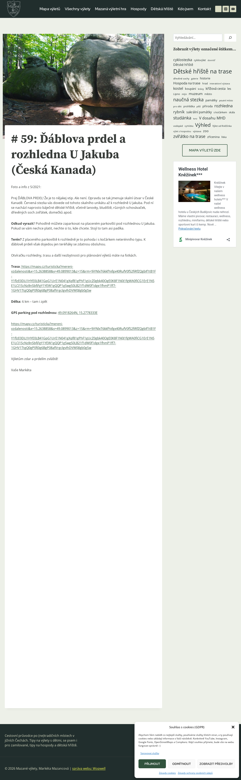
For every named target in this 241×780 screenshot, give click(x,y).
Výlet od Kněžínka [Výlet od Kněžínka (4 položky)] (222, 126)
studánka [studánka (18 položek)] (182, 118)
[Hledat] (230, 38)
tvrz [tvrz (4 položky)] (195, 118)
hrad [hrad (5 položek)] (205, 83)
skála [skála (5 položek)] (232, 112)
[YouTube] (233, 9)
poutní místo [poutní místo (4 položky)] (226, 100)
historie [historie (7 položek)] (205, 78)
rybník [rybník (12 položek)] (179, 111)
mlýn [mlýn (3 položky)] (184, 94)
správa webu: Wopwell (88, 768)
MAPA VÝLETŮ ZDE (205, 150)
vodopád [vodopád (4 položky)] (178, 126)
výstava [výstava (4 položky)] (197, 131)
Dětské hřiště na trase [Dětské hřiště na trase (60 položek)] (202, 71)
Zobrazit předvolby (216, 764)
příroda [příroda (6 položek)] (207, 106)
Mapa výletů (50, 8)
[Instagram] (226, 9)
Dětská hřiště (162, 8)
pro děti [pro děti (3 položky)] (177, 106)
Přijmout (152, 764)
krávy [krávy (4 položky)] (201, 89)
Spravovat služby (149, 753)
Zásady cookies (167, 773)
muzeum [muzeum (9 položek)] (196, 93)
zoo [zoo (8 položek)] (206, 131)
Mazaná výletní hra (110, 8)
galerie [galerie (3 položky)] (194, 78)
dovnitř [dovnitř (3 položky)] (211, 60)
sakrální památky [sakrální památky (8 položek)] (199, 112)
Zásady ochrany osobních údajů (195, 773)
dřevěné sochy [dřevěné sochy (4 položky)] (181, 78)
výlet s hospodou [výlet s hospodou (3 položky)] (182, 131)
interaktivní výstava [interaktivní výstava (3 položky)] (220, 83)
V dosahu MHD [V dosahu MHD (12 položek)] (212, 117)
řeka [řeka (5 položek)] (223, 137)
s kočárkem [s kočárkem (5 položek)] (220, 112)
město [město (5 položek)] (208, 94)
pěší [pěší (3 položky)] (198, 106)
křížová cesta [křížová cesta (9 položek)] (216, 88)
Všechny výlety (78, 8)
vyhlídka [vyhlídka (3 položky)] (189, 126)
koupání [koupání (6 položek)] (190, 89)
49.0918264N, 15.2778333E (78, 312)
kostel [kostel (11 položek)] (178, 88)
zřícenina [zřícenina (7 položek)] (213, 137)
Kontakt (204, 8)
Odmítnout (181, 764)
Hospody (138, 8)
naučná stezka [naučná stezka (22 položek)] (188, 100)
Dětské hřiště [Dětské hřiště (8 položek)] (183, 64)
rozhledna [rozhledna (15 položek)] (223, 105)
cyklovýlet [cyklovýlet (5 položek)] (200, 60)
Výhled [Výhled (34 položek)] (203, 124)
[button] (233, 727)
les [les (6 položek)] (229, 89)
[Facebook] (218, 9)
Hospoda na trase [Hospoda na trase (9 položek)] (186, 83)
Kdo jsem (185, 8)
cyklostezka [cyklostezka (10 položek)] (182, 59)
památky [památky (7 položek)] (211, 100)
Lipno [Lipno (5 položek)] (176, 94)
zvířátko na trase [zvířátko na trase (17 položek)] (189, 136)
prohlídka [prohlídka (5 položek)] (189, 106)
